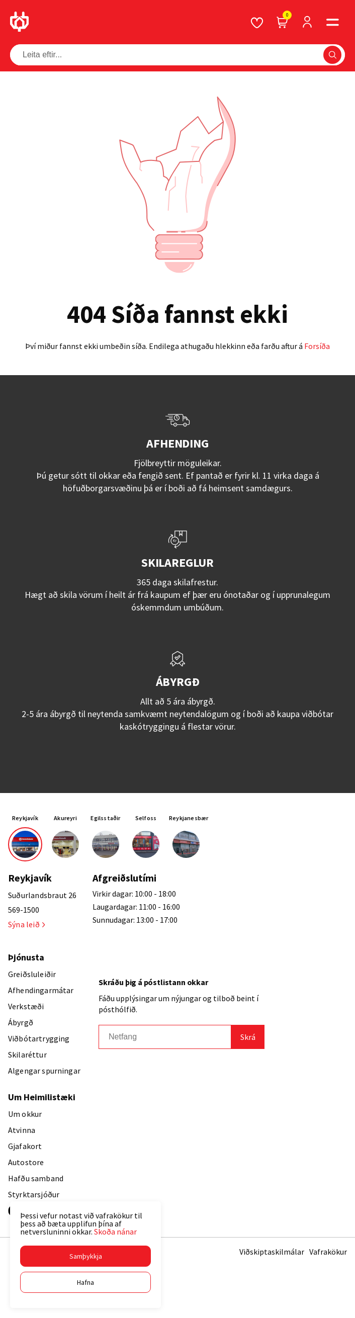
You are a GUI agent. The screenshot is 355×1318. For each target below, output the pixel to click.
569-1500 (23, 910)
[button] (85, 1256)
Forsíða (317, 346)
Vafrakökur (328, 1252)
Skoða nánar (115, 1231)
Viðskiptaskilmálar (271, 1252)
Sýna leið (26, 924)
